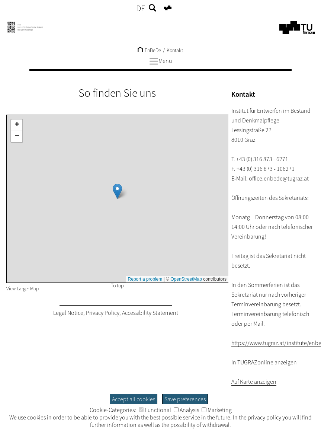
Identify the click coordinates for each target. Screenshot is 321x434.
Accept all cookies (133, 399)
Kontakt (175, 50)
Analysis (186, 410)
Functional (155, 410)
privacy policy (264, 417)
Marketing (217, 410)
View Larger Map (22, 288)
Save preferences (185, 399)
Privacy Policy (102, 312)
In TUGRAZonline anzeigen (264, 362)
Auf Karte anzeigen (253, 381)
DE (140, 8)
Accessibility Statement (150, 312)
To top (117, 285)
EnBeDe (149, 50)
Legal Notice (68, 312)
